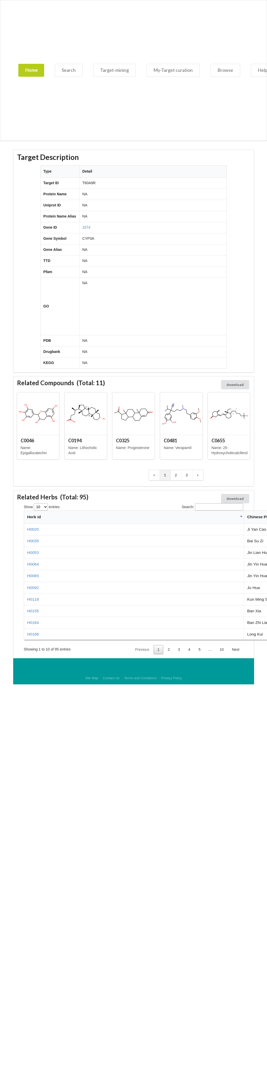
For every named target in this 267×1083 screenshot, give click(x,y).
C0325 (122, 440)
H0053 (33, 552)
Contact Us (111, 678)
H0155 (33, 611)
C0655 (218, 440)
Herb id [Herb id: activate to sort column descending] (34, 517)
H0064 (33, 564)
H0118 (33, 599)
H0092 (33, 587)
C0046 (27, 440)
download (235, 384)
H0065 (33, 576)
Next (235, 649)
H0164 (33, 622)
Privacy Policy (171, 678)
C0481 (170, 440)
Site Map (91, 678)
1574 (86, 227)
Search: (212, 507)
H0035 (33, 541)
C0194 (75, 440)
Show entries (42, 507)
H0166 (33, 634)
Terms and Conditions (140, 678)
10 (222, 649)
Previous (142, 649)
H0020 (33, 529)
